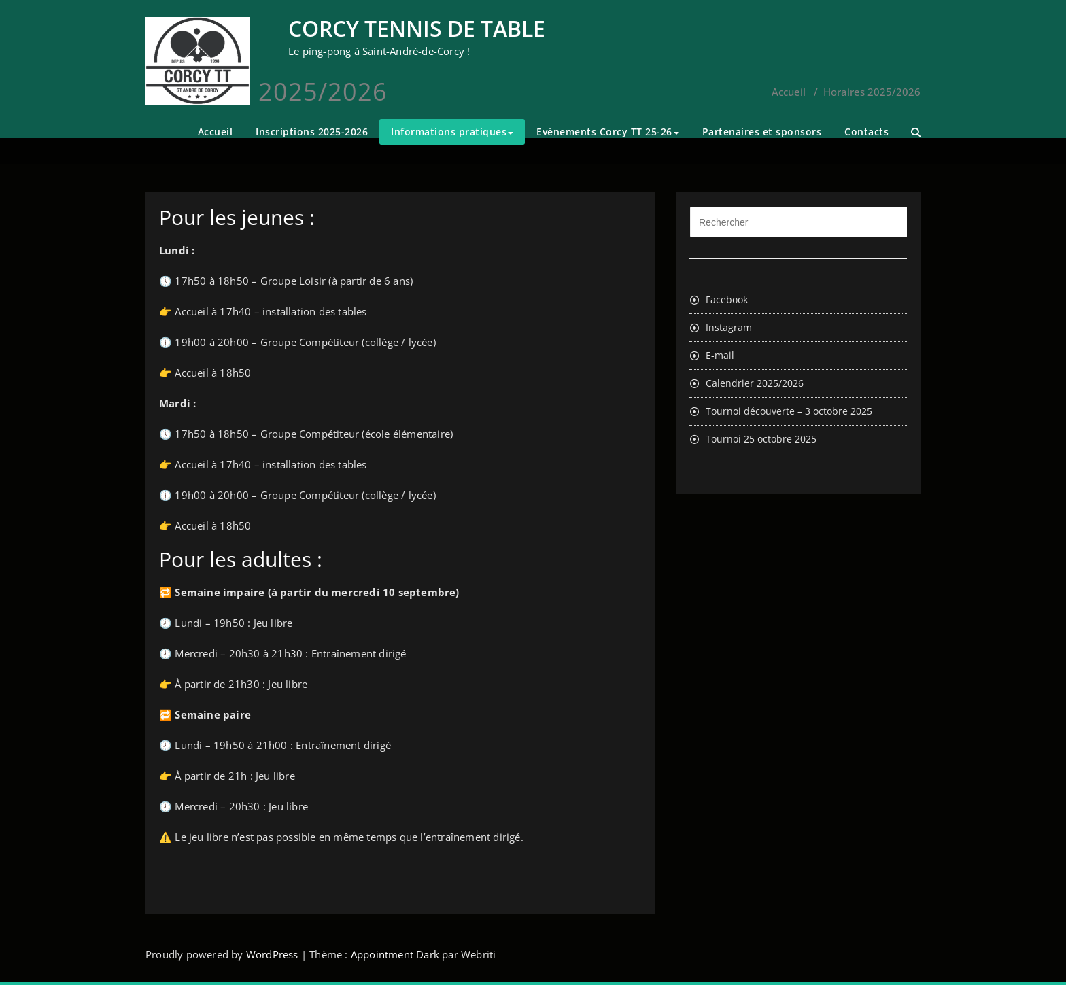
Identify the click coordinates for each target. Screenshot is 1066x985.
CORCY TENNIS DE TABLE (416, 28)
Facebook (727, 299)
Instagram (729, 327)
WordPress (272, 954)
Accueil (215, 131)
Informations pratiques (452, 131)
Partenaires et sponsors (762, 131)
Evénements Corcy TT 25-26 (607, 131)
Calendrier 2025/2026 (755, 383)
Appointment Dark (395, 954)
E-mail (720, 355)
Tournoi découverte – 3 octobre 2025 (789, 410)
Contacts (866, 131)
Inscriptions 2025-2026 (312, 131)
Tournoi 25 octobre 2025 (761, 438)
